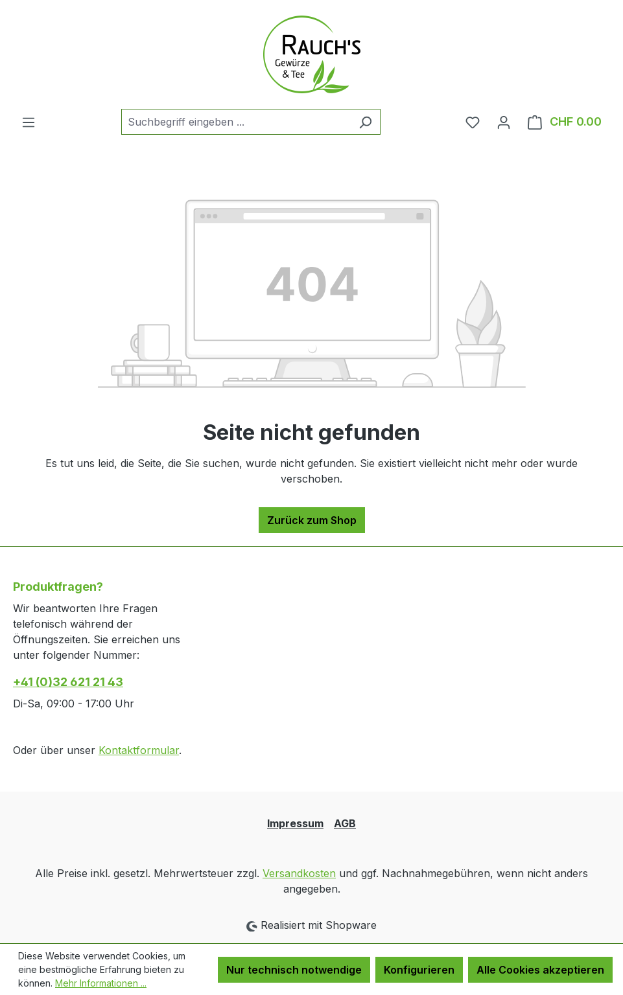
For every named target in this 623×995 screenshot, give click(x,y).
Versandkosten (299, 873)
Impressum (295, 823)
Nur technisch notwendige (294, 969)
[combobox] (236, 122)
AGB (345, 823)
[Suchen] (365, 122)
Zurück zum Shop (312, 520)
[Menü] (28, 122)
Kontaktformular (139, 750)
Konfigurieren (419, 969)
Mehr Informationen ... (101, 983)
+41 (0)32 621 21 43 (68, 682)
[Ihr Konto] (503, 122)
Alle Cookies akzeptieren (540, 969)
